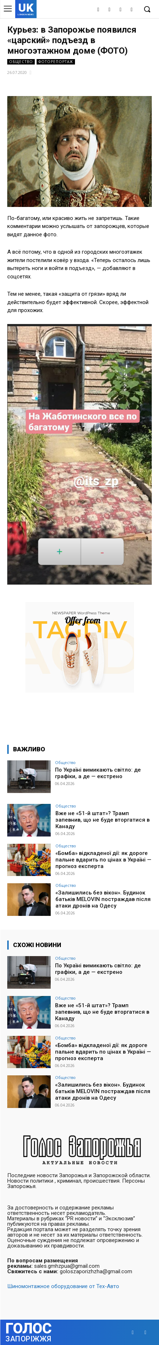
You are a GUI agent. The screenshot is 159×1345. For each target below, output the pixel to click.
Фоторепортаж (56, 62)
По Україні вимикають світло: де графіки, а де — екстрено (98, 773)
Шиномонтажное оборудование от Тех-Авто (63, 1286)
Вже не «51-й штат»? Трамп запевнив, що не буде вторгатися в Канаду (102, 820)
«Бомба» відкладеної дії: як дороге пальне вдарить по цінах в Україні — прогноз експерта (103, 859)
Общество (21, 62)
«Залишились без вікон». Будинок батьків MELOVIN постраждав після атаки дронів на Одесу (103, 899)
